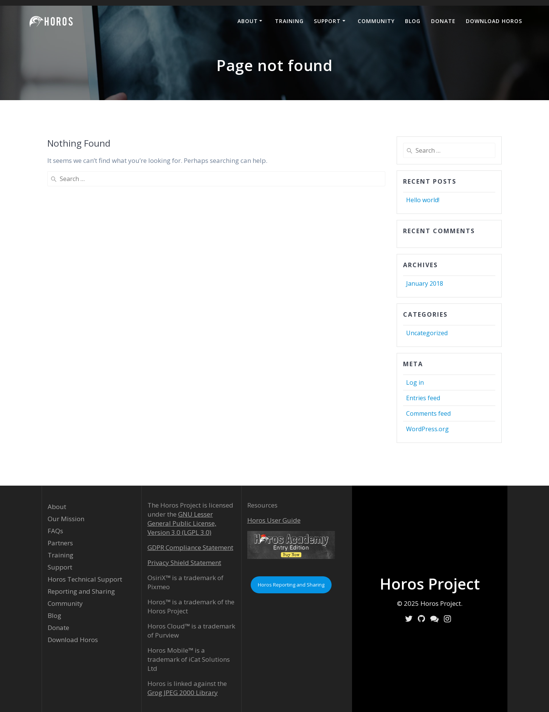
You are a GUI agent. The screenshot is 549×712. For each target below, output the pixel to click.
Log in (415, 382)
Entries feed (423, 398)
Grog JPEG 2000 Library (182, 692)
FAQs (55, 530)
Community (376, 21)
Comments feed (428, 413)
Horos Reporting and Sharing (291, 584)
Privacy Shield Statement (184, 562)
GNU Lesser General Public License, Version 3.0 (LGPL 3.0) (181, 523)
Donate (443, 21)
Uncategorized (427, 333)
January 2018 (424, 283)
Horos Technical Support (85, 579)
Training (289, 21)
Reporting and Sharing (81, 591)
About (247, 21)
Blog (412, 21)
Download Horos (494, 21)
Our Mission (66, 518)
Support (327, 21)
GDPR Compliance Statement (190, 547)
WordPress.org (427, 429)
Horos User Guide (274, 520)
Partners (60, 543)
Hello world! (422, 200)
